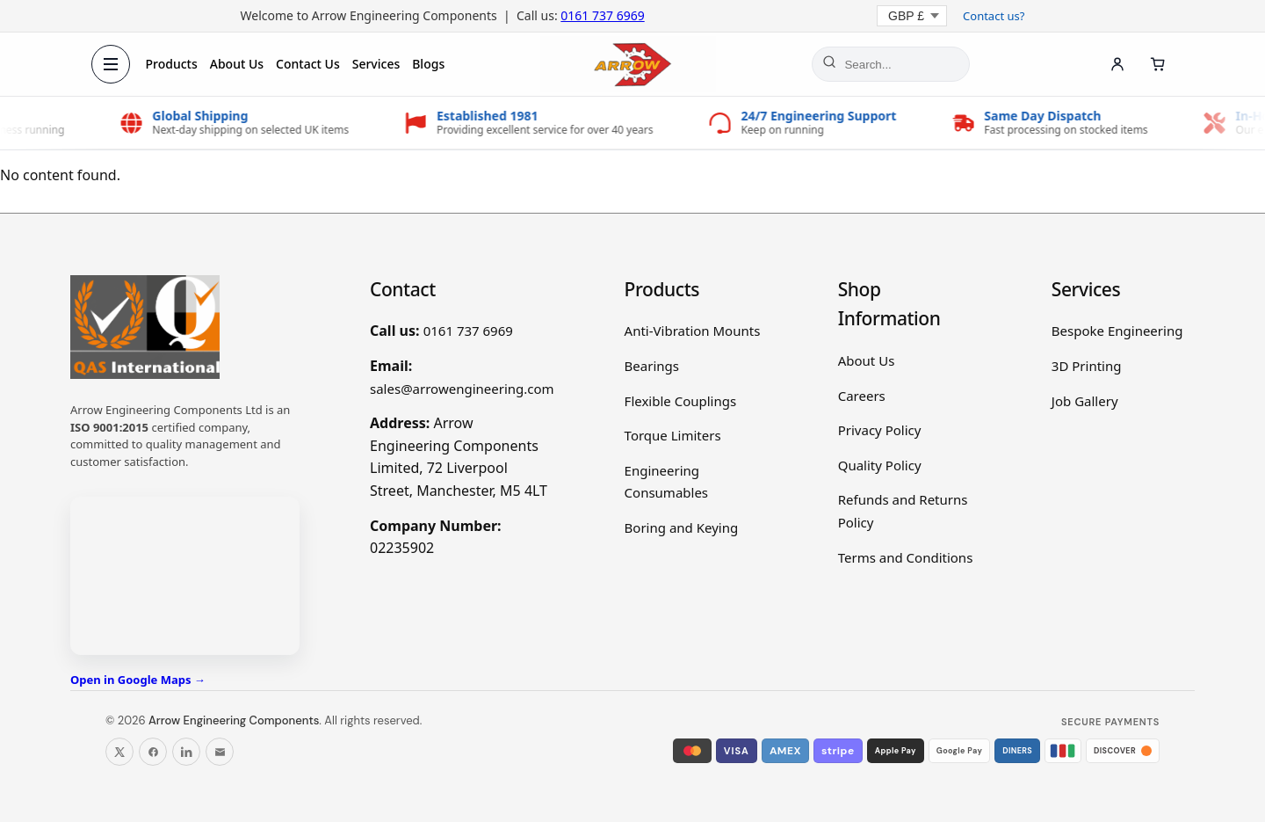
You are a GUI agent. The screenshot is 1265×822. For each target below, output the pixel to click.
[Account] (1117, 64)
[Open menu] (110, 64)
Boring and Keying (682, 527)
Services (376, 63)
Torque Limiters (673, 435)
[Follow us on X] (119, 752)
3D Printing (1087, 366)
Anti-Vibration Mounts (693, 330)
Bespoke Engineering (1117, 330)
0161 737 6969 (602, 15)
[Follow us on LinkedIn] (186, 752)
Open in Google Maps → (138, 679)
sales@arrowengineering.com (462, 388)
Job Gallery (1085, 401)
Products (172, 63)
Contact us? (993, 16)
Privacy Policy (880, 430)
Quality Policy (880, 465)
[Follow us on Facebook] (153, 752)
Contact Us (309, 63)
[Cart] (1158, 64)
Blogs (429, 63)
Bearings (652, 366)
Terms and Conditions (905, 557)
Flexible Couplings (681, 401)
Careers (862, 395)
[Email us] (220, 752)
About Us (237, 63)
